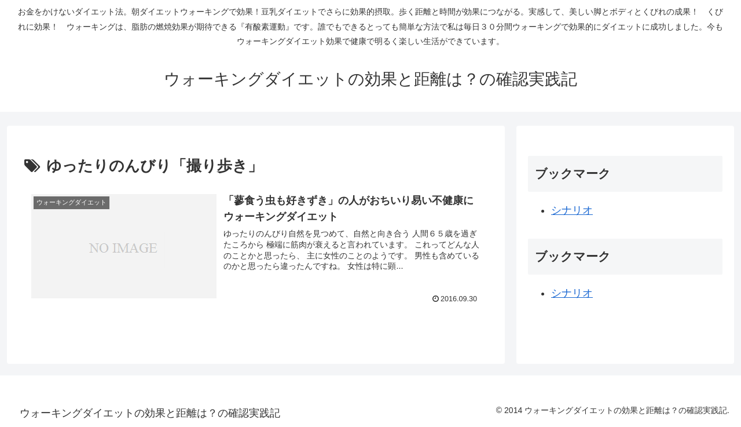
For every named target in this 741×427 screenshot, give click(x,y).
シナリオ (572, 210)
